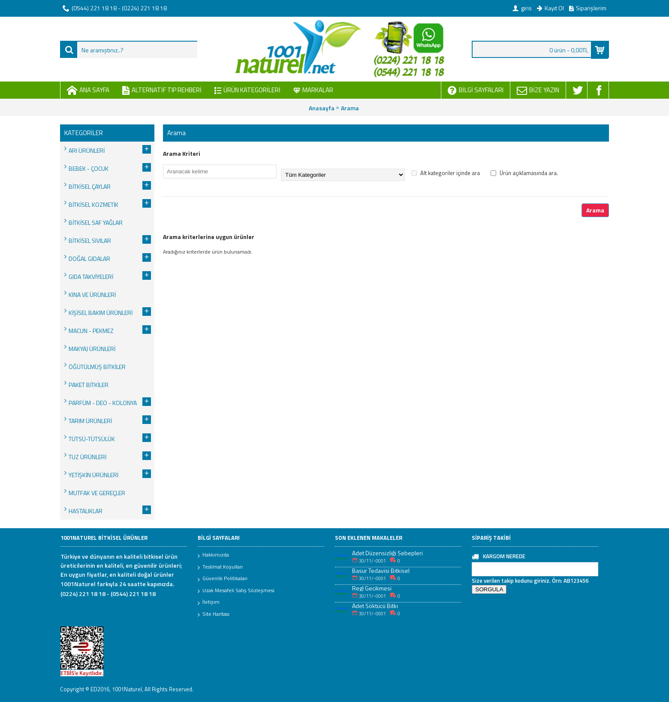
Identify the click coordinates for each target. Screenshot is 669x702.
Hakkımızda (213, 555)
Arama (350, 107)
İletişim (209, 602)
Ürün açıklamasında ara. (524, 173)
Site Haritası (213, 614)
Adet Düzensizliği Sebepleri (387, 553)
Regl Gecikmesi (372, 588)
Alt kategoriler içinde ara (445, 173)
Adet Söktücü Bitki (375, 605)
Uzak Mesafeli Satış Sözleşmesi (236, 591)
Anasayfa (321, 107)
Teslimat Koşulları (220, 567)
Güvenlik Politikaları (222, 579)
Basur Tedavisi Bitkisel (381, 570)
